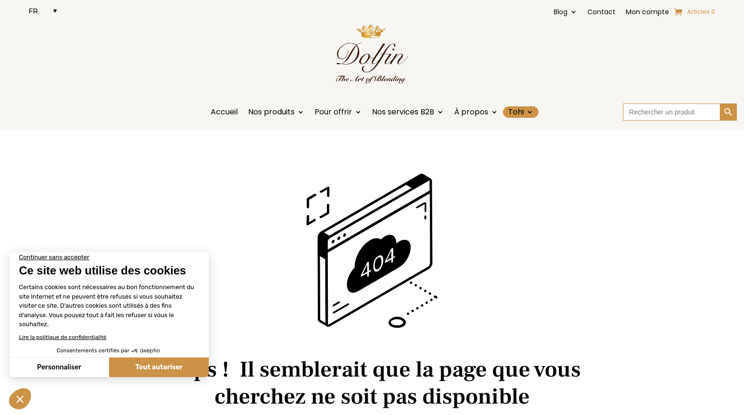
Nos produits (271, 113)
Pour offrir (333, 113)
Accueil (224, 113)
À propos (471, 113)
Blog (560, 13)
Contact (601, 13)
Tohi (516, 112)
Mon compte (647, 13)
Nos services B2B (403, 113)
